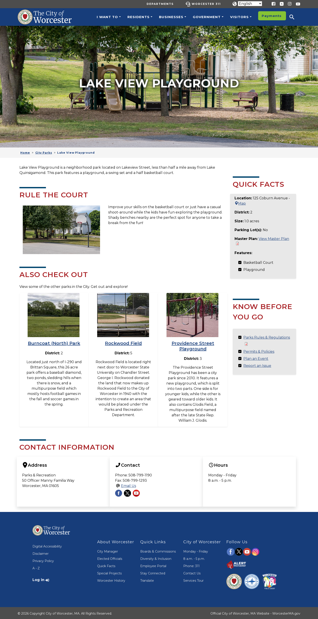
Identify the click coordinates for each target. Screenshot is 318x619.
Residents (138, 17)
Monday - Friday (195, 550)
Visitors (239, 17)
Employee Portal (153, 565)
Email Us (128, 485)
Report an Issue (257, 366)
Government (207, 17)
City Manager (107, 550)
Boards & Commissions (158, 550)
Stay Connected (152, 572)
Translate (147, 579)
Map (240, 203)
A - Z (36, 567)
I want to (107, 17)
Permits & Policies (258, 351)
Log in (38, 579)
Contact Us (192, 572)
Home (25, 152)
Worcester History (111, 579)
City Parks (43, 152)
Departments (160, 4)
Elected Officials (109, 558)
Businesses (171, 17)
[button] (294, 17)
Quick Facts (106, 565)
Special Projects (109, 572)
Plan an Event (255, 359)
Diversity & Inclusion (155, 558)
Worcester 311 (206, 4)
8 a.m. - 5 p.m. (194, 558)
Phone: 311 (191, 565)
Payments (272, 16)
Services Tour (193, 579)
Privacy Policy (43, 560)
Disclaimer (40, 553)
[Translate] (250, 3)
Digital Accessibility (47, 545)
